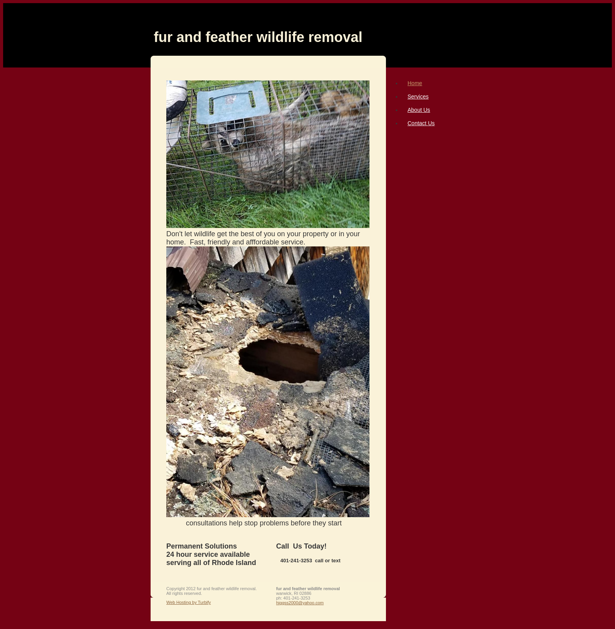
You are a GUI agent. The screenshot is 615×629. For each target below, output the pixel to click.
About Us (419, 110)
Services (418, 96)
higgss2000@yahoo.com (300, 602)
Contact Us (421, 123)
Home (415, 83)
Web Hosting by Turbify (188, 602)
